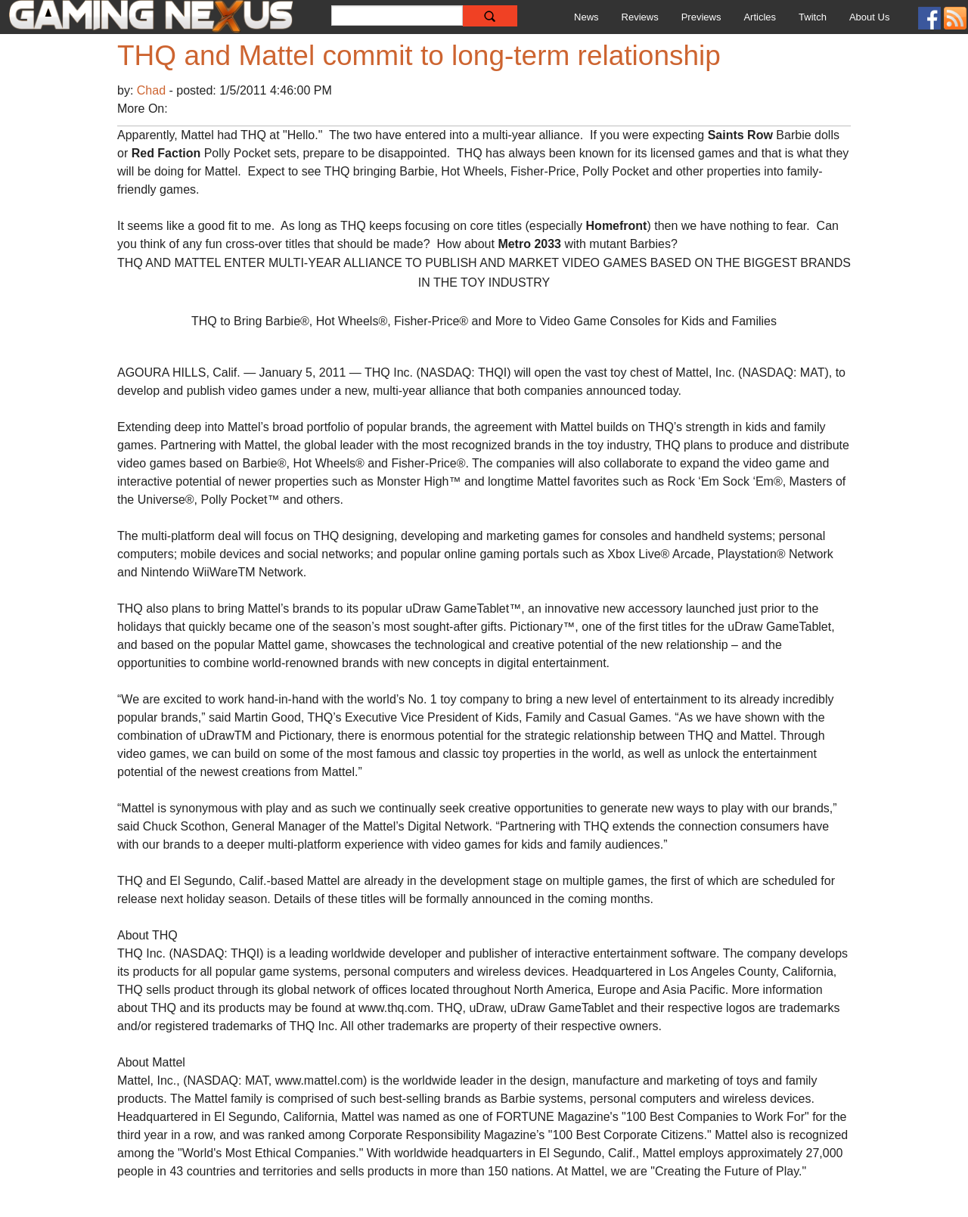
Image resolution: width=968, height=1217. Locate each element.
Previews (701, 17)
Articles (759, 17)
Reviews (640, 17)
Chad (153, 90)
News (586, 17)
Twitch (813, 17)
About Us (869, 17)
